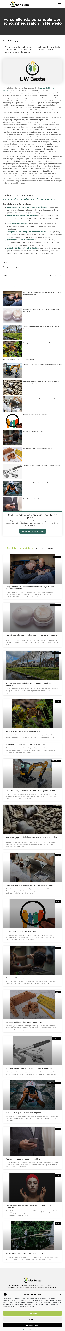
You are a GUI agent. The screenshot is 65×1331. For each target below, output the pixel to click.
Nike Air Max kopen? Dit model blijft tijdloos (37, 482)
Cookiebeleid (27, 1330)
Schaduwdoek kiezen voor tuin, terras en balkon (25, 1254)
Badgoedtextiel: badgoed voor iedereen (26, 232)
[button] (61, 1294)
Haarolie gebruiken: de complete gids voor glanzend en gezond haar (31, 636)
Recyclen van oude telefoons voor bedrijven (37, 499)
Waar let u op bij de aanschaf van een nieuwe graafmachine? (42, 364)
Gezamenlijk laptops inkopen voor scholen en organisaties (42, 398)
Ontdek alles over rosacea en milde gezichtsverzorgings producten (28, 1206)
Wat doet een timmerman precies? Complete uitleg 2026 (41, 465)
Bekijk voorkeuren (32, 1325)
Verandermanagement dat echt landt (35, 414)
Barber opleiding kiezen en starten (34, 431)
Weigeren (32, 1319)
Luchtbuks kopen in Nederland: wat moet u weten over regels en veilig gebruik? (32, 838)
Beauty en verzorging (10, 41)
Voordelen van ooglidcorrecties (22, 215)
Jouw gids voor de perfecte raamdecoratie (36, 343)
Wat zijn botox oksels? (17, 223)
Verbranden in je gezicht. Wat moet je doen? (28, 207)
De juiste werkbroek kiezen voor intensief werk (38, 448)
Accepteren (32, 1313)
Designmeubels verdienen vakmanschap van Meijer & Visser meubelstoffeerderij (30, 588)
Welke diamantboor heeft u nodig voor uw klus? (18, 360)
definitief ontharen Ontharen (21, 240)
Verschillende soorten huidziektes (23, 248)
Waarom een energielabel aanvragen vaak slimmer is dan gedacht (29, 684)
